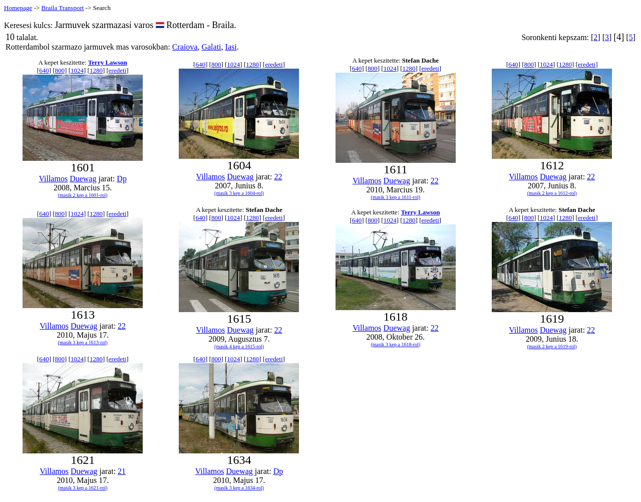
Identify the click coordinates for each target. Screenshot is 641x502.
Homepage (18, 8)
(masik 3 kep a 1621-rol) (83, 487)
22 (278, 176)
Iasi (231, 47)
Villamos (53, 178)
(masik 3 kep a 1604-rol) (239, 193)
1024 (77, 70)
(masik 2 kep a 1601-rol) (83, 195)
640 (44, 70)
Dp (122, 178)
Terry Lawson (107, 62)
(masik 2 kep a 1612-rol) (552, 193)
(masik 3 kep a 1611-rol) (396, 197)
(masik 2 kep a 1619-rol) (552, 346)
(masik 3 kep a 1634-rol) (239, 487)
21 (122, 471)
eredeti (117, 70)
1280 (96, 70)
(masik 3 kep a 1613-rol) (83, 342)
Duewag (83, 178)
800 (60, 70)
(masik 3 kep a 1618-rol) (395, 344)
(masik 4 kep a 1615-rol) (239, 346)
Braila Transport (62, 8)
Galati (211, 47)
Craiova (185, 47)
